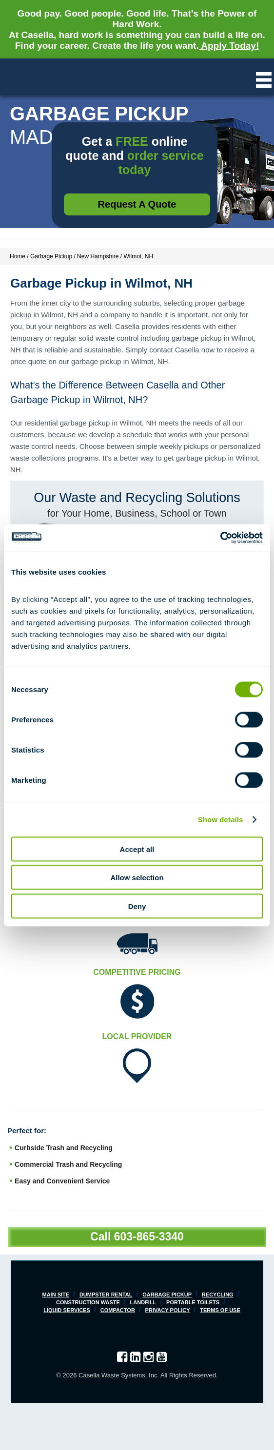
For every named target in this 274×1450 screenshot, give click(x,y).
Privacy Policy (167, 1310)
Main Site (55, 1294)
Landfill (143, 1302)
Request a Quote (137, 204)
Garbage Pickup (167, 1294)
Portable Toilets (192, 1302)
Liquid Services (66, 1310)
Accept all (137, 849)
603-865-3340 (149, 1236)
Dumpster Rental (106, 1294)
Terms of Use (220, 1310)
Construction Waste (88, 1302)
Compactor (117, 1310)
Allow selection (136, 877)
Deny (137, 906)
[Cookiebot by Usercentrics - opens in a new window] (220, 537)
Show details (220, 819)
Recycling (218, 1294)
